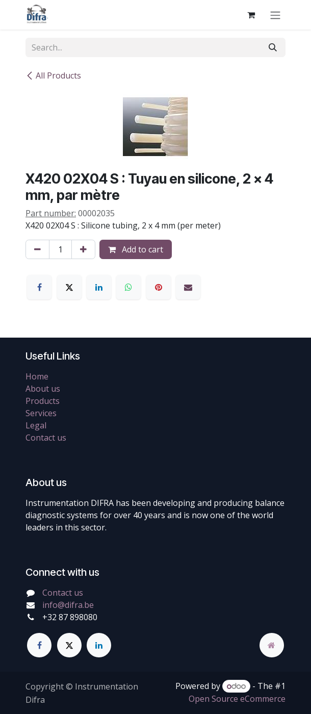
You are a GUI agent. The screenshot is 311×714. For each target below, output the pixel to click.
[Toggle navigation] (275, 15)
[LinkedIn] (99, 287)
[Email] (188, 287)
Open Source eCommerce (237, 698)
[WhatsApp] (128, 287)
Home (36, 376)
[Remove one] (37, 249)
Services (41, 413)
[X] (69, 287)
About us (42, 388)
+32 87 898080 (69, 617)
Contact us (45, 437)
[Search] (273, 47)
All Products (53, 75)
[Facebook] (39, 287)
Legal (35, 425)
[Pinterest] (158, 287)
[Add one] (83, 249)
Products (42, 400)
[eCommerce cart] (251, 15)
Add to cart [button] (135, 249)
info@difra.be (68, 604)
